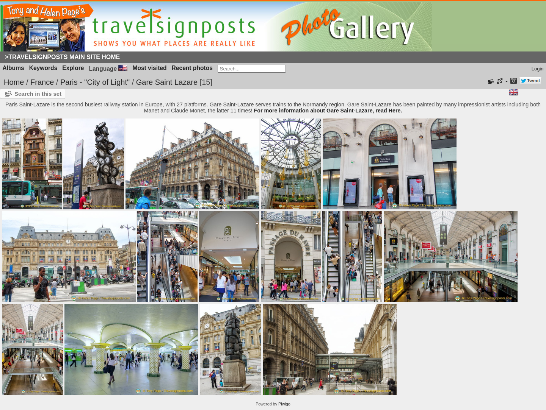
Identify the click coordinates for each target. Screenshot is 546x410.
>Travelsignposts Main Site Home (62, 57)
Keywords (43, 68)
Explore (73, 68)
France (42, 82)
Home (14, 82)
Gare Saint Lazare (167, 82)
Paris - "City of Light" (95, 82)
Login (538, 69)
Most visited (149, 68)
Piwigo (284, 404)
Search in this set (37, 93)
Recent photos (192, 68)
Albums (13, 68)
